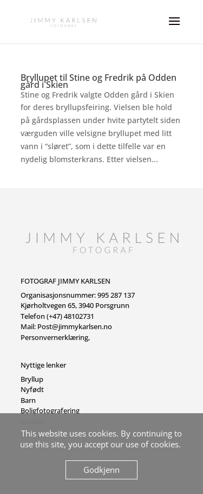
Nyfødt (32, 389)
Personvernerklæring (54, 337)
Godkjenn (101, 469)
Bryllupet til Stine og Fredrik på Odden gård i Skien (98, 81)
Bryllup (32, 379)
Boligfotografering (50, 410)
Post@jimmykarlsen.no (74, 326)
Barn (28, 400)
